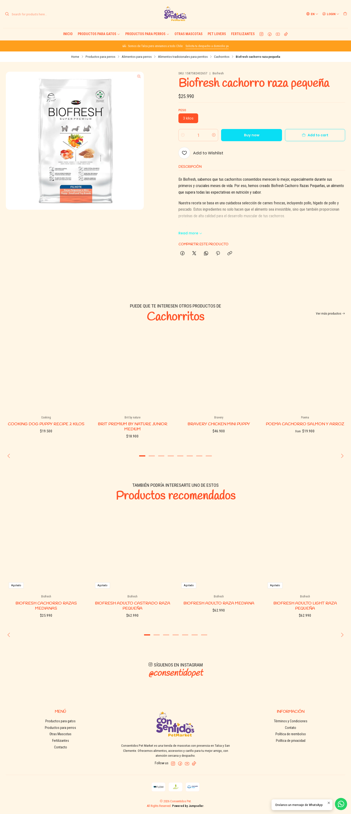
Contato (290, 728)
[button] (142, 456)
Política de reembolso (290, 734)
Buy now (251, 135)
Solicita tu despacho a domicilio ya (207, 46)
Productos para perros (147, 34)
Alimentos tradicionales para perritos (183, 57)
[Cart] (345, 13)
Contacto (60, 747)
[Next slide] (341, 456)
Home (75, 57)
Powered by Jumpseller (188, 806)
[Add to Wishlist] (200, 153)
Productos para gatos (99, 34)
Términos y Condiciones (290, 721)
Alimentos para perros (137, 57)
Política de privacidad (290, 741)
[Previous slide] (9, 456)
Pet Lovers (217, 34)
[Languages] (312, 13)
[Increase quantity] (214, 135)
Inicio (68, 34)
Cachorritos (221, 57)
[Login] (331, 13)
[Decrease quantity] (183, 135)
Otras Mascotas (189, 34)
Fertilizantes (243, 34)
